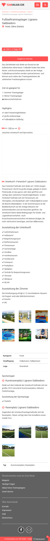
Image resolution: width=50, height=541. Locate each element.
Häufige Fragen (8, 484)
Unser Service (7, 491)
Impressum (6, 510)
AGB (4, 514)
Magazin (5, 480)
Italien (29, 12)
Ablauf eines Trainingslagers (13, 488)
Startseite (5, 12)
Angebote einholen (25, 59)
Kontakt (5, 506)
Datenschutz (7, 518)
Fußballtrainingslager (18, 12)
